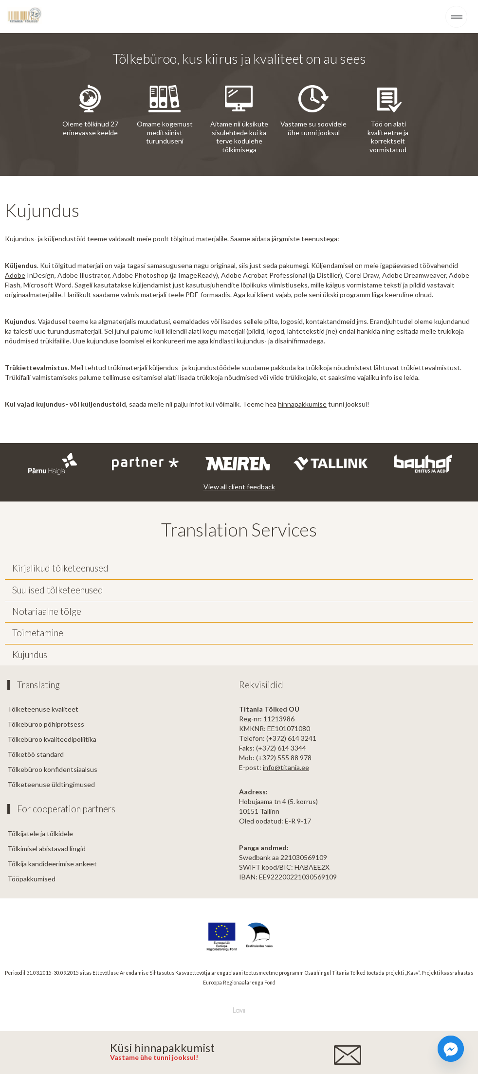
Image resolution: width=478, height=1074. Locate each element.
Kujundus (29, 654)
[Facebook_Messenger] (451, 1049)
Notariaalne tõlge (46, 611)
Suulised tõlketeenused (57, 590)
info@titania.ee (286, 767)
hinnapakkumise (302, 404)
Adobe (15, 275)
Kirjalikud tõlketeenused (60, 568)
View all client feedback (239, 487)
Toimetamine (37, 632)
